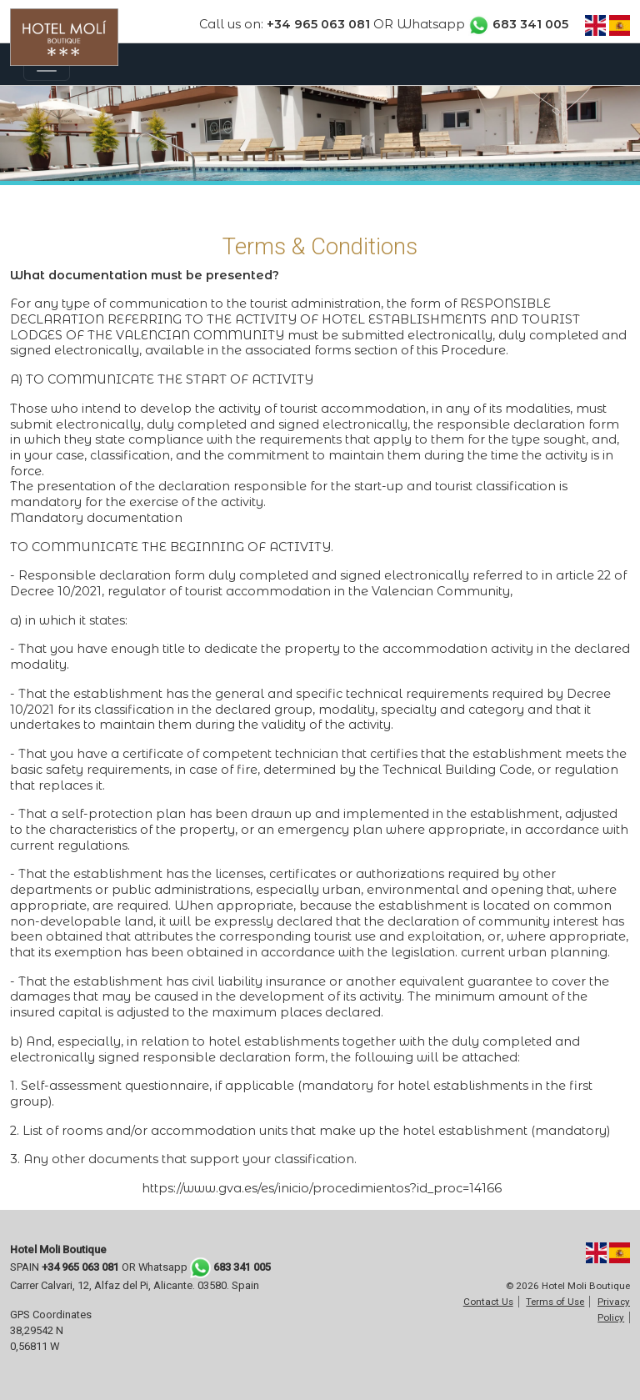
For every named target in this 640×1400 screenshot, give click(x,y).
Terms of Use (555, 1301)
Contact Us (488, 1301)
